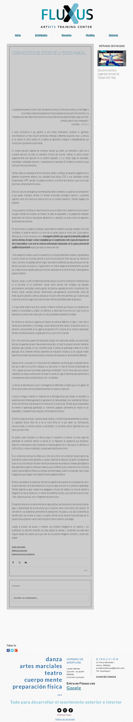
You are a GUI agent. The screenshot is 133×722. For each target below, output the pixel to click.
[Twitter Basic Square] (12, 650)
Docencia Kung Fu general (23, 554)
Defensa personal (19, 550)
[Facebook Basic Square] (8, 650)
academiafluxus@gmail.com (110, 668)
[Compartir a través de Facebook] (13, 562)
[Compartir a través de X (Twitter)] (19, 562)
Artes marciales (18, 547)
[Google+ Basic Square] (16, 650)
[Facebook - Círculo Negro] (71, 710)
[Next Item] (122, 58)
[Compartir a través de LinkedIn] (26, 562)
